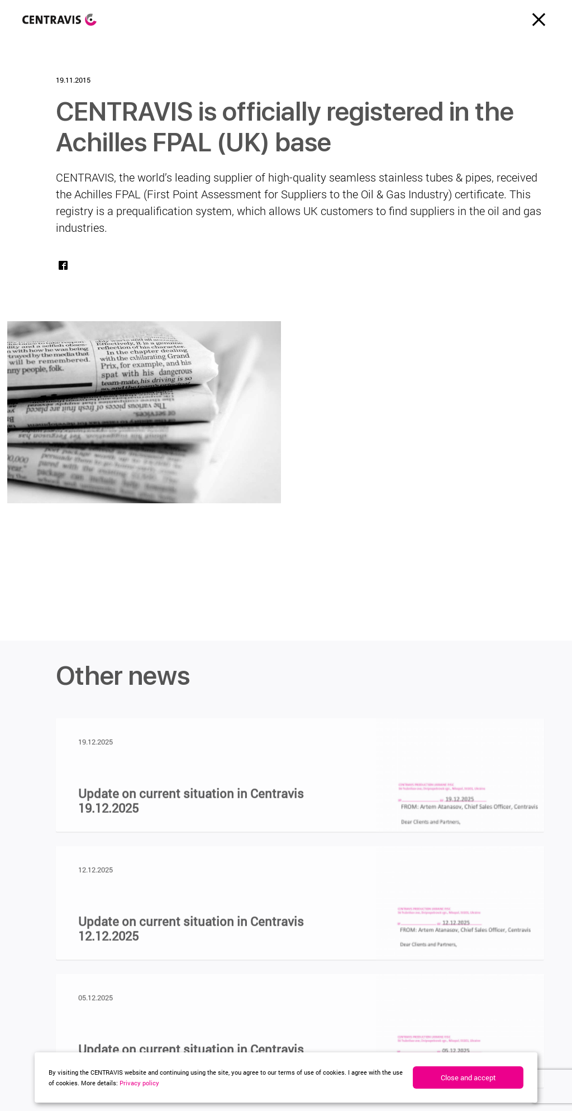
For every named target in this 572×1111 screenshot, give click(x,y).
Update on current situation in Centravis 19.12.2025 (191, 804)
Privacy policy (139, 1083)
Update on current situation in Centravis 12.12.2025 (191, 932)
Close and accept (468, 1077)
